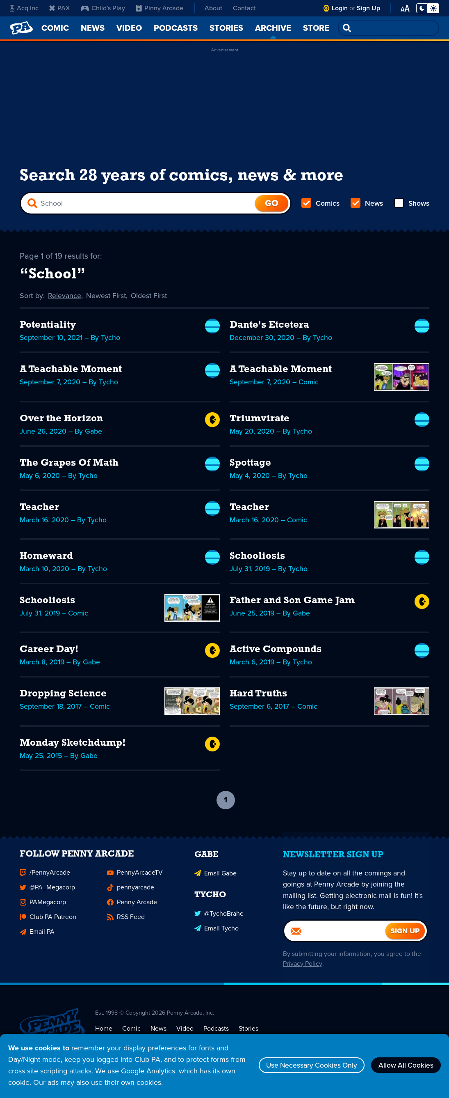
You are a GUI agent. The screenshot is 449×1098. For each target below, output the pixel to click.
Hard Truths (258, 697)
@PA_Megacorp (47, 896)
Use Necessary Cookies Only (304, 1065)
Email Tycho (216, 936)
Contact (244, 8)
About (213, 8)
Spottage (250, 466)
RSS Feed (126, 925)
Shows (411, 205)
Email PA (37, 940)
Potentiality (48, 328)
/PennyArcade (45, 881)
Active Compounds (275, 653)
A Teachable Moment (71, 373)
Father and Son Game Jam (292, 604)
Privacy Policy (301, 972)
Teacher (39, 510)
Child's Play (103, 8)
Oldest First (150, 299)
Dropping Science (63, 697)
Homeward (46, 560)
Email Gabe (215, 881)
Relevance (65, 299)
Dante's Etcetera (269, 328)
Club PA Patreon (48, 925)
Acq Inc (24, 8)
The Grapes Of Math (69, 466)
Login (340, 8)
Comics (320, 205)
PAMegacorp (43, 911)
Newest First (107, 299)
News (366, 205)
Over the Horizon (61, 422)
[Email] (335, 940)
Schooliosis (257, 560)
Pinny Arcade (159, 8)
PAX (59, 8)
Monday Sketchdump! (73, 746)
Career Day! (49, 653)
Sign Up (368, 8)
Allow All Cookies (404, 1065)
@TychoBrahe (219, 921)
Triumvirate (259, 422)
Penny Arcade (132, 911)
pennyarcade (130, 896)
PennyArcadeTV (135, 881)
